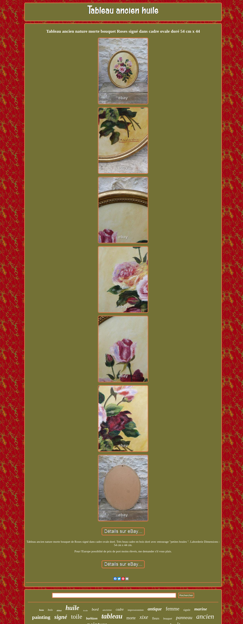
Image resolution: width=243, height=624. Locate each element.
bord (95, 609)
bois (50, 609)
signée (186, 609)
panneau (184, 617)
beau (41, 610)
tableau (111, 616)
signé (60, 617)
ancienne (107, 609)
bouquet (167, 618)
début (59, 610)
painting (41, 617)
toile (76, 616)
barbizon (91, 618)
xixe (144, 617)
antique (155, 608)
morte (131, 618)
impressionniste (136, 609)
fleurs (155, 618)
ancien (205, 616)
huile (72, 607)
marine (200, 608)
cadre (120, 609)
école (85, 610)
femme (172, 608)
